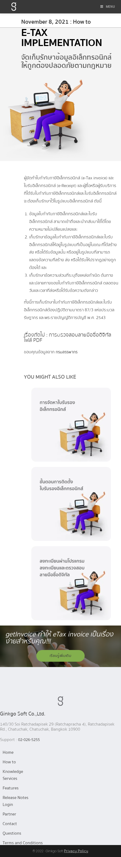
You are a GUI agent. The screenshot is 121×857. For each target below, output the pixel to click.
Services (10, 778)
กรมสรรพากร (66, 352)
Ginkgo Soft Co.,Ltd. (22, 714)
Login (8, 804)
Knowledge (13, 771)
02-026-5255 (29, 739)
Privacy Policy (76, 851)
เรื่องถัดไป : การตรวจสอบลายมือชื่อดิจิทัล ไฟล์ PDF (67, 337)
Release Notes (15, 797)
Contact (10, 823)
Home (8, 752)
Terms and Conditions (23, 842)
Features (11, 788)
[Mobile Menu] (107, 6)
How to (9, 762)
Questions (12, 833)
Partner (9, 814)
